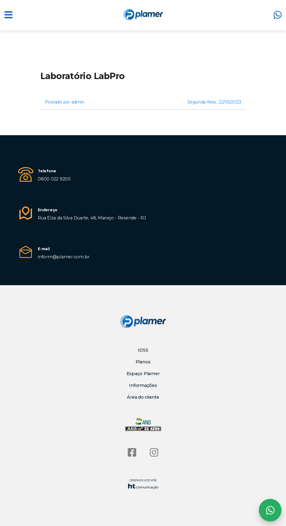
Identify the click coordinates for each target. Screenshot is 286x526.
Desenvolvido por (143, 484)
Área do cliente (143, 397)
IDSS (143, 350)
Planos (143, 362)
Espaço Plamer (143, 373)
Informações (143, 385)
